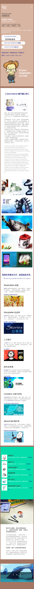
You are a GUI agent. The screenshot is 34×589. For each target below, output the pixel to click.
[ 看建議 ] (29, 469)
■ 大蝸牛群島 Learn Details (11, 403)
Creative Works (11, 47)
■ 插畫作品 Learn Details (10, 294)
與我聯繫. (21, 52)
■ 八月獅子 (6, 349)
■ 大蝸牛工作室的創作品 (10, 322)
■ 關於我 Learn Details (10, 430)
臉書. (3, 55)
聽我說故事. (5, 52)
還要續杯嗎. (13, 52)
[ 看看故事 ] (28, 464)
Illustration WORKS (10, 38)
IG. (20, 55)
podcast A (8, 55)
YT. (16, 55)
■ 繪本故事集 (7, 376)
